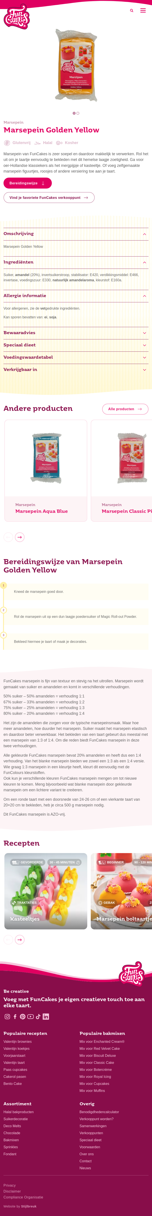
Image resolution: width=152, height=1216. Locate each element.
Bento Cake (12, 1084)
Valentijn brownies (17, 1041)
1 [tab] (74, 113)
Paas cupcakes (15, 1070)
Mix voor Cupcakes (94, 1084)
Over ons (87, 1154)
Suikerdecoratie (15, 1119)
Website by (20, 1206)
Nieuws (85, 1168)
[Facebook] (15, 1016)
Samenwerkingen (93, 1126)
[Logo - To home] (132, 975)
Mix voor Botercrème (96, 1070)
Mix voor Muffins (92, 1091)
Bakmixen (11, 1140)
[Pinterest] (22, 1016)
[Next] (19, 539)
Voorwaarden (90, 1147)
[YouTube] (30, 1016)
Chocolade (11, 1133)
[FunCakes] (16, 17)
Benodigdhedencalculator (99, 1112)
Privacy (9, 1185)
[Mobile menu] (143, 10)
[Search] (132, 10)
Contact (86, 1161)
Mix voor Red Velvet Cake (100, 1048)
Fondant (9, 1154)
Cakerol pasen (14, 1077)
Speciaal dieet (91, 1140)
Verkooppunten (91, 1133)
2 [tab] (78, 113)
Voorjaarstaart (14, 1055)
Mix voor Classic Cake (97, 1062)
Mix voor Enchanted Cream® (102, 1041)
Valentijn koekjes (16, 1048)
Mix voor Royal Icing (95, 1077)
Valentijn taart (14, 1062)
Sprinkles (10, 1147)
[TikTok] (38, 1016)
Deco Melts (12, 1126)
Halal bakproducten (18, 1112)
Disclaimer (12, 1191)
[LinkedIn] (46, 1016)
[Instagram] (7, 1016)
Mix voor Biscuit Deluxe (98, 1055)
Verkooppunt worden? (97, 1119)
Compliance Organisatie (23, 1197)
